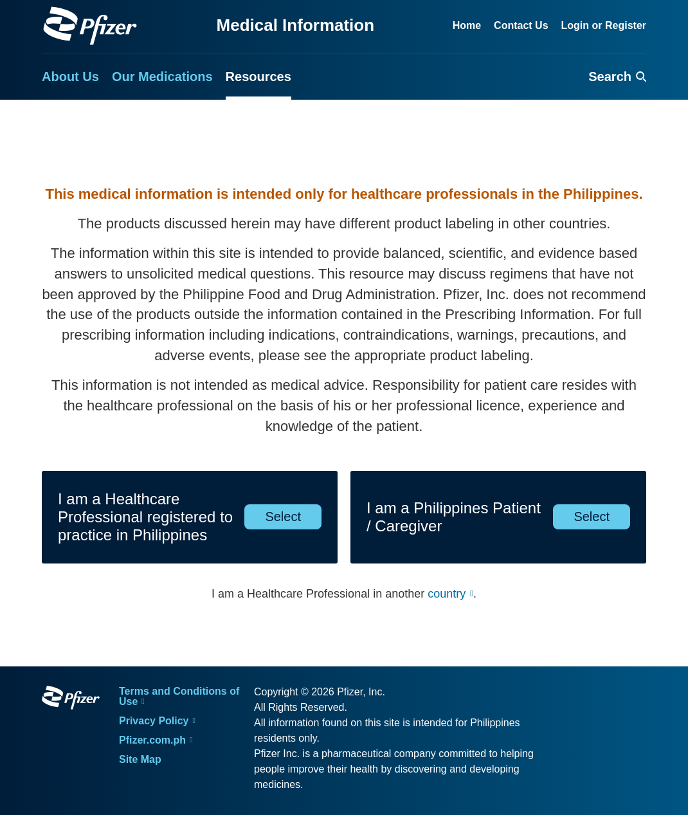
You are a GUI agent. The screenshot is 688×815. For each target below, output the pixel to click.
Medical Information (296, 25)
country (447, 593)
